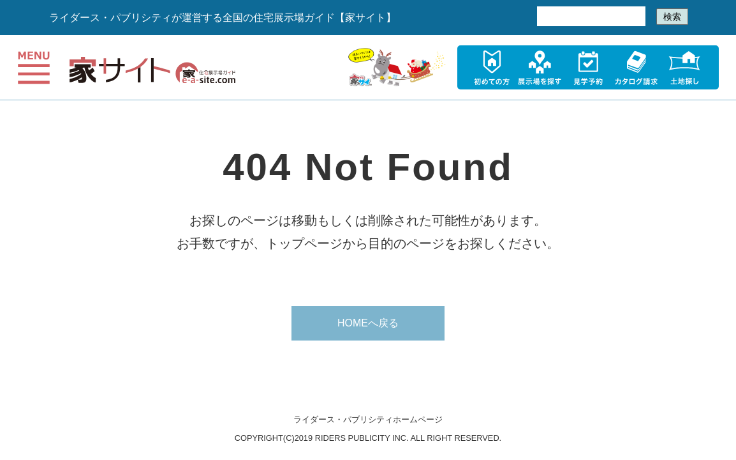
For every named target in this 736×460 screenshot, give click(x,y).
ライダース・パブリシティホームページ (368, 419)
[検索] (590, 16)
